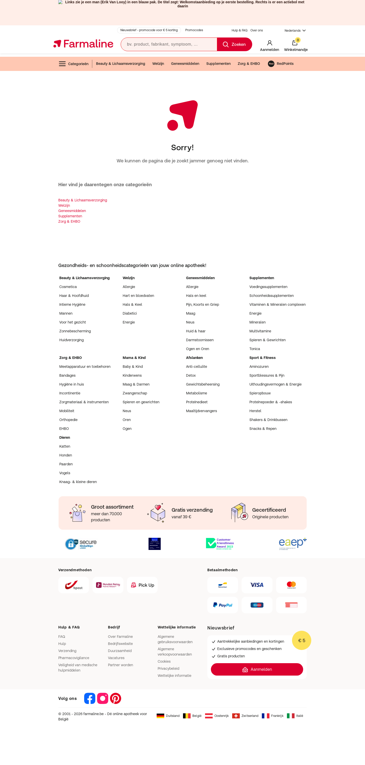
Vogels (64, 473)
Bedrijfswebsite (120, 644)
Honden (65, 455)
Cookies (164, 661)
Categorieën (73, 64)
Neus (190, 322)
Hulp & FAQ (239, 30)
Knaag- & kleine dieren (78, 482)
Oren (127, 420)
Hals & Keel (132, 304)
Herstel (255, 411)
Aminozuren (259, 367)
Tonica (254, 349)
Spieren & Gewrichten (267, 340)
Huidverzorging (71, 340)
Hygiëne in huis (71, 384)
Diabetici (130, 313)
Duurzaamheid (120, 651)
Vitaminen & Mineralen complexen (277, 304)
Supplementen (218, 64)
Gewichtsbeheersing (203, 384)
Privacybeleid (168, 668)
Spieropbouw (260, 393)
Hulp (62, 644)
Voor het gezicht (72, 322)
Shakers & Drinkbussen (268, 420)
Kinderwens (132, 375)
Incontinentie (69, 393)
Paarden (66, 464)
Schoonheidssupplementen (271, 296)
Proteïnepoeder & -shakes (270, 402)
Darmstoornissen (200, 340)
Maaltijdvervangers (201, 411)
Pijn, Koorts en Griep (202, 304)
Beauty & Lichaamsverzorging (120, 64)
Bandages (67, 375)
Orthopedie (68, 420)
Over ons (256, 30)
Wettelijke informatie (174, 676)
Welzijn (158, 64)
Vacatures (116, 658)
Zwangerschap (135, 393)
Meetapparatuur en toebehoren (85, 367)
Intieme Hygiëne (72, 304)
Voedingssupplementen (268, 287)
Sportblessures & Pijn (266, 375)
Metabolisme (196, 393)
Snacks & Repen (263, 429)
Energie (129, 322)
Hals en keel (196, 296)
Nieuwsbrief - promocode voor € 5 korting (149, 30)
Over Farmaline (120, 637)
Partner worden (120, 665)
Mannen (65, 313)
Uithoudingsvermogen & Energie (275, 384)
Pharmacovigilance (73, 658)
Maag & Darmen (136, 384)
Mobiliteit (66, 411)
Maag (190, 313)
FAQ (61, 637)
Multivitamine (260, 331)
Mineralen (257, 322)
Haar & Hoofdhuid (74, 296)
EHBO (64, 429)
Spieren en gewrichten (141, 402)
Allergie (129, 287)
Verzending (67, 651)
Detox (191, 375)
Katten (64, 446)
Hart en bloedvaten (138, 296)
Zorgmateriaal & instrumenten (84, 402)
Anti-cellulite (196, 367)
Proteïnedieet (197, 402)
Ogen (127, 429)
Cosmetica (68, 287)
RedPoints (280, 64)
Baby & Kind (133, 367)
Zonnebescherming (75, 331)
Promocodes (194, 30)
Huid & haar (196, 331)
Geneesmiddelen (185, 64)
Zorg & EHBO (249, 64)
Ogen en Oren (197, 349)
